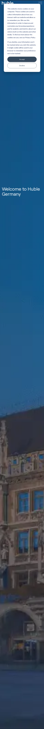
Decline (22, 66)
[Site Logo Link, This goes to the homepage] (7, 3)
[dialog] (22, 38)
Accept (22, 59)
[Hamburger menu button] (40, 3)
